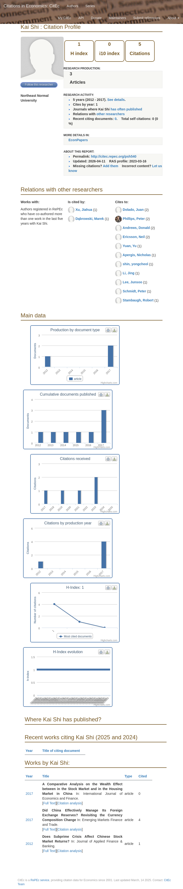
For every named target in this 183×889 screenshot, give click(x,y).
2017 (29, 794)
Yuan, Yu (130, 246)
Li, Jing (128, 273)
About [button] (173, 18)
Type (130, 776)
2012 (29, 844)
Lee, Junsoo (132, 282)
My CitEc (64, 18)
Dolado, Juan (133, 210)
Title (47, 776)
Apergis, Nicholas (137, 255)
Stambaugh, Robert (138, 300)
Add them (110, 166)
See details (116, 100)
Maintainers (117, 18)
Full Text (49, 803)
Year (31, 751)
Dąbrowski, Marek (90, 219)
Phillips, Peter (134, 219)
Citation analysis (69, 803)
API (81, 18)
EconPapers (78, 140)
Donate (96, 18)
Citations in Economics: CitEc (32, 6)
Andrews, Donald (136, 228)
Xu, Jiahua (84, 210)
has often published (126, 109)
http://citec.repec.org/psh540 (114, 156)
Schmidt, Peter (134, 291)
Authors (72, 6)
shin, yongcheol (135, 264)
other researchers (111, 114)
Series (90, 6)
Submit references (146, 18)
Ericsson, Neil (134, 237)
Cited (144, 776)
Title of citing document (63, 751)
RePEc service (39, 880)
